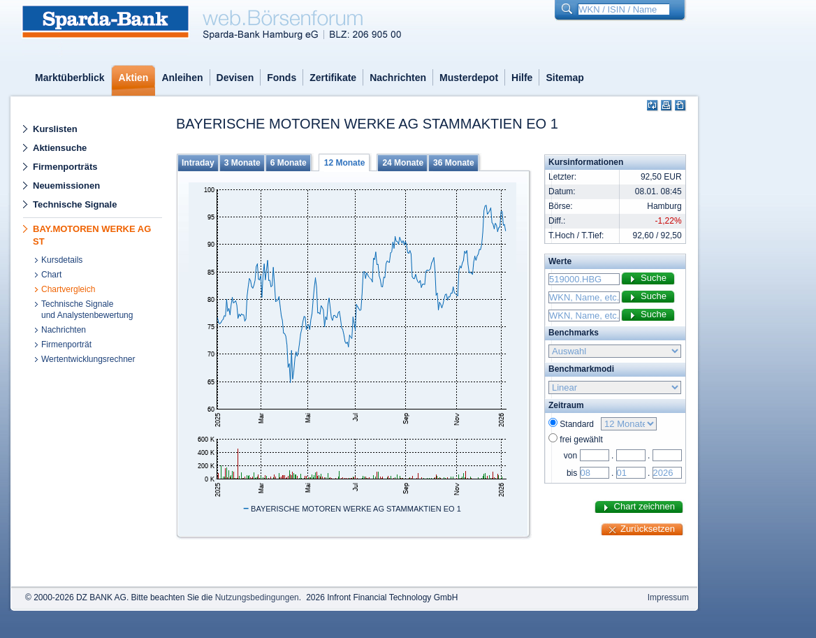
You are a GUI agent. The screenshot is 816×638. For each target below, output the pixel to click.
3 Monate (242, 163)
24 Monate (402, 163)
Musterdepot (468, 77)
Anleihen (182, 77)
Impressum (668, 597)
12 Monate (344, 163)
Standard (579, 424)
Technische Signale (75, 204)
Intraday (198, 163)
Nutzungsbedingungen (257, 597)
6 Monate (288, 163)
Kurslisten (55, 129)
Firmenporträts (65, 166)
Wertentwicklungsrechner (88, 359)
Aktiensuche (60, 148)
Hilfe (521, 77)
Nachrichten (398, 77)
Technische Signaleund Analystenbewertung (87, 309)
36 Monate (453, 163)
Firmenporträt (66, 344)
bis (572, 473)
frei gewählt (581, 439)
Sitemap (564, 77)
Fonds (281, 77)
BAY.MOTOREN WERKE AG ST (92, 235)
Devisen (235, 77)
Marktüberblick (70, 77)
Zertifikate (332, 77)
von (570, 456)
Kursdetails (61, 260)
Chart (51, 275)
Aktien (134, 77)
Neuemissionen (66, 185)
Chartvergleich (68, 289)
